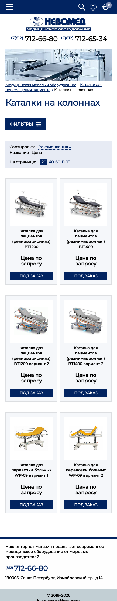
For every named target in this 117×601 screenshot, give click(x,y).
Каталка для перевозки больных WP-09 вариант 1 (31, 470)
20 (44, 162)
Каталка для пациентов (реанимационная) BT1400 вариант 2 (86, 356)
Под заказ (31, 276)
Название (19, 152)
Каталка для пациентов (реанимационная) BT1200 (31, 239)
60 (57, 162)
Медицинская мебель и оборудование (40, 85)
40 (51, 162)
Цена (37, 152)
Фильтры (25, 124)
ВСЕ (66, 162)
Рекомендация (53, 146)
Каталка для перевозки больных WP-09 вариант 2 (86, 470)
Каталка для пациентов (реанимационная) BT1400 (86, 239)
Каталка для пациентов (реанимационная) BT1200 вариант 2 (31, 356)
